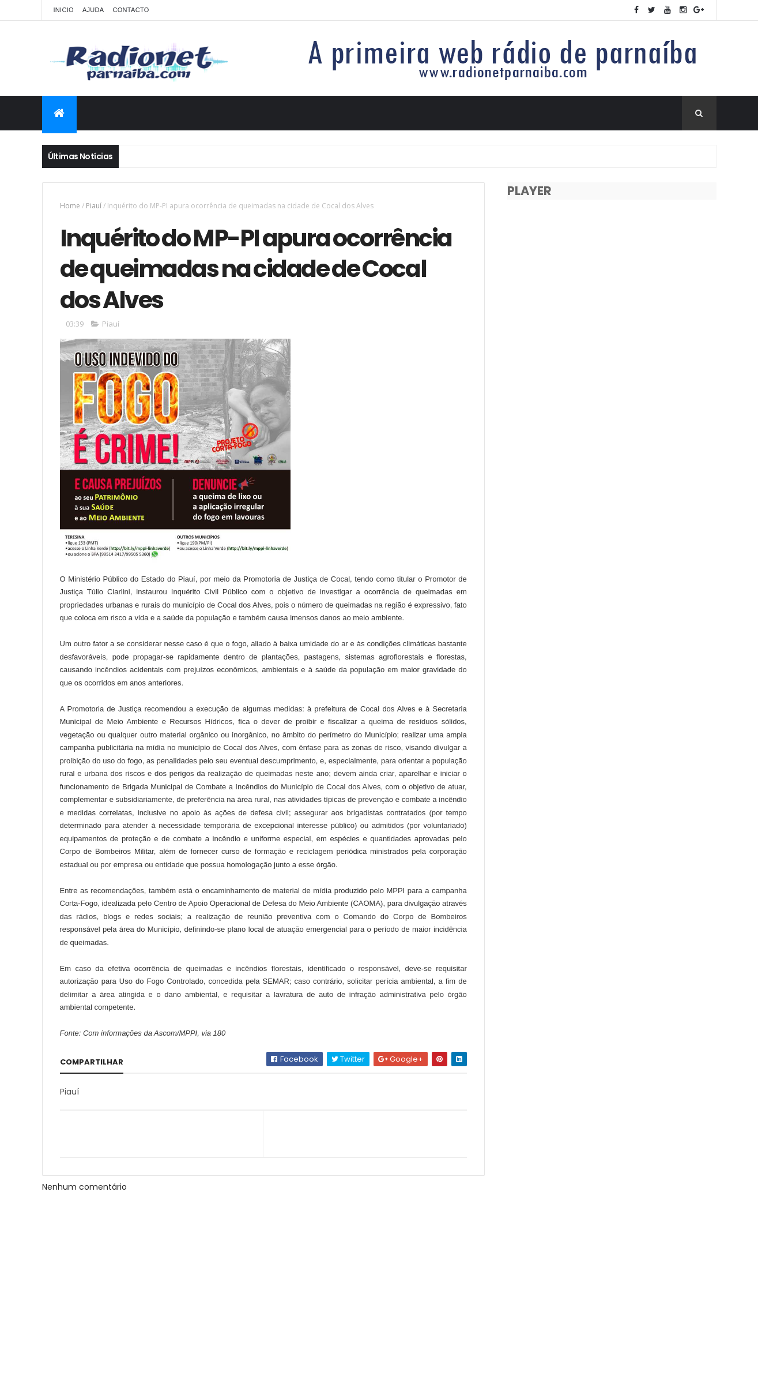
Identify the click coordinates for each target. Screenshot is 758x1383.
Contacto (130, 9)
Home (70, 206)
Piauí (93, 206)
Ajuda (93, 9)
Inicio (64, 9)
